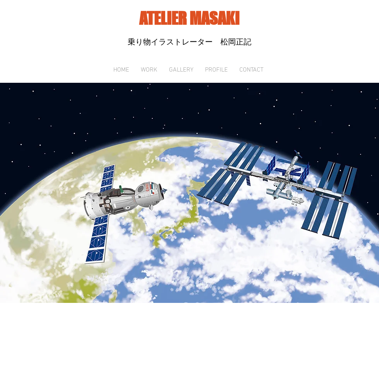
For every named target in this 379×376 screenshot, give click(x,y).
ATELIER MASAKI (189, 18)
